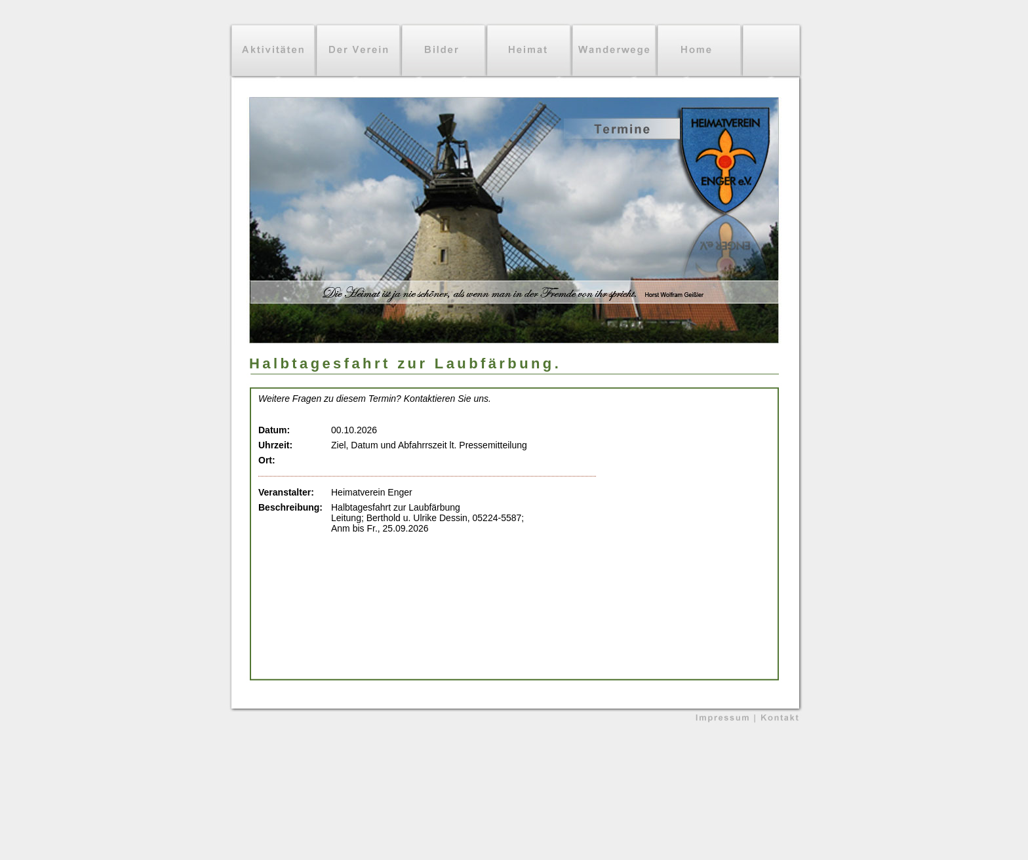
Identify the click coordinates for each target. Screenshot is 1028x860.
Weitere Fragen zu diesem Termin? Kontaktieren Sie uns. (374, 398)
